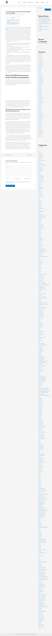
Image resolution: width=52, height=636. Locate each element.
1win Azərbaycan (41, 155)
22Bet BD (39, 200)
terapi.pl (39, 588)
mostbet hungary (41, 422)
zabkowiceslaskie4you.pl (42, 611)
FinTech (39, 320)
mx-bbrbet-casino (41, 438)
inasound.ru (40, 340)
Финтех (39, 623)
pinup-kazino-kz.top (41, 488)
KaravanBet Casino (41, 358)
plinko (39, 519)
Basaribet (39, 244)
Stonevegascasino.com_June (43, 576)
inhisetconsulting (41, 343)
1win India (40, 163)
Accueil (19, 2)
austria (39, 221)
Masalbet (39, 383)
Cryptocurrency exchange (42, 296)
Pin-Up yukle (40, 471)
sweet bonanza (40, 582)
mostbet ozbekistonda (42, 426)
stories (39, 581)
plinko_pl (39, 524)
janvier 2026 (40, 59)
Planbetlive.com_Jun (41, 512)
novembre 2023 (40, 98)
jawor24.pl (40, 352)
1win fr (39, 161)
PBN (39, 452)
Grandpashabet (40, 334)
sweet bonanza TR (41, 584)
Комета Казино (40, 615)
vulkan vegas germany (41, 603)
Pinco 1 (39, 474)
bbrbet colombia (41, 245)
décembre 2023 (40, 97)
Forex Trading (40, 323)
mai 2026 (39, 53)
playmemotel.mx (41, 518)
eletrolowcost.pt (41, 313)
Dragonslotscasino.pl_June (42, 304)
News (39, 440)
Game (39, 328)
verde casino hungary (41, 596)
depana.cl (39, 301)
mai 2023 (39, 107)
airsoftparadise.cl (41, 211)
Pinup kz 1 (40, 483)
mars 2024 (40, 92)
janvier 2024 (40, 95)
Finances (39, 319)
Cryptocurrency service (42, 298)
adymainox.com (40, 208)
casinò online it (40, 280)
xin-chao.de (40, 608)
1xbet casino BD (40, 179)
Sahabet (39, 551)
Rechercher (48, 9)
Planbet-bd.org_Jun (41, 497)
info (39, 341)
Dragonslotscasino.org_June (43, 302)
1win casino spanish (41, 160)
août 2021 (39, 127)
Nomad (39, 443)
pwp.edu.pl (40, 534)
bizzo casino (40, 254)
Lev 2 (39, 373)
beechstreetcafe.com (41, 248)
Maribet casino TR (41, 382)
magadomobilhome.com (42, 377)
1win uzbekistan (40, 169)
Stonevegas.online (41, 575)
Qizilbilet (39, 536)
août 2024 (40, 85)
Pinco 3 (39, 476)
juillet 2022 (40, 121)
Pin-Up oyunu (40, 467)
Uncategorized (16, 14)
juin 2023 (39, 106)
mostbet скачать (41, 431)
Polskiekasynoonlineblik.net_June (43, 527)
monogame (40, 411)
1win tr (39, 166)
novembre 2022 (40, 116)
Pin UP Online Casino (41, 461)
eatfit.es (39, 305)
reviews (39, 548)
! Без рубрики (40, 146)
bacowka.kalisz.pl (41, 239)
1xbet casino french (41, 181)
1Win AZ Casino (40, 154)
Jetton (39, 353)
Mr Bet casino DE (41, 434)
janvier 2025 (40, 77)
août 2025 (40, 67)
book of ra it (40, 262)
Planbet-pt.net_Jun (41, 500)
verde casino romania (41, 599)
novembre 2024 (40, 80)
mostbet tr (40, 429)
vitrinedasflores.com (41, 600)
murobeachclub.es (41, 437)
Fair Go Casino (40, 316)
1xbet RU (39, 191)
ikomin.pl (39, 338)
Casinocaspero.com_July (42, 289)
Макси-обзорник (41, 617)
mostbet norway (41, 425)
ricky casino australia (41, 549)
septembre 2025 (41, 65)
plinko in (39, 521)
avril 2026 (39, 55)
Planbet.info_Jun (41, 504)
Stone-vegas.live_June (42, 572)
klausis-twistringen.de (42, 365)
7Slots (39, 205)
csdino (39, 299)
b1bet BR (39, 236)
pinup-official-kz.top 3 (42, 491)
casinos (39, 290)
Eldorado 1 (40, 310)
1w (38, 149)
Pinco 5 (39, 477)
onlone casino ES (41, 447)
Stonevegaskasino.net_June (42, 578)
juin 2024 (39, 88)
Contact (47, 2)
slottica (39, 563)
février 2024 (40, 94)
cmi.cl (39, 292)
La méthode (37, 2)
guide (39, 335)
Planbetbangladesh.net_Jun (42, 510)
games (39, 329)
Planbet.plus (40, 506)
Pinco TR (39, 480)
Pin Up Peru (40, 462)
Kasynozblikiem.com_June (42, 362)
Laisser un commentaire (9, 14)
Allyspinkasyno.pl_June (42, 217)
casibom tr (40, 266)
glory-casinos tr (41, 332)
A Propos (24, 2)
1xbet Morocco (40, 188)
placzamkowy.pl (40, 495)
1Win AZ (39, 152)
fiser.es (39, 322)
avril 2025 (39, 73)
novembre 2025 (40, 62)
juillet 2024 (40, 86)
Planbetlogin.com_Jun (42, 513)
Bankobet (39, 242)
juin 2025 (39, 70)
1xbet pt (39, 190)
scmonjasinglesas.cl (41, 552)
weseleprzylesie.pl (41, 605)
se (38, 554)
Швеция (39, 627)
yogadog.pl (40, 609)
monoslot (39, 413)
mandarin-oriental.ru (41, 380)
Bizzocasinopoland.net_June (43, 256)
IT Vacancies (40, 347)
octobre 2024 (40, 82)
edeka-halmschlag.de (41, 307)
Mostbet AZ (40, 419)
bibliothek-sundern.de (41, 251)
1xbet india (40, 182)
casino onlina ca (41, 277)
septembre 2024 (41, 83)
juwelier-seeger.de (41, 356)
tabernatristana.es (41, 587)
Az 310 (39, 235)
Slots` (39, 560)
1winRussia (40, 170)
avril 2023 (39, 109)
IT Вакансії (40, 349)
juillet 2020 (40, 136)
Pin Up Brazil (40, 459)
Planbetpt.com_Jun (41, 516)
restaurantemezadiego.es (42, 542)
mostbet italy (40, 423)
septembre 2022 (41, 118)
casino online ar (40, 278)
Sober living (40, 566)
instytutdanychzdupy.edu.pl (42, 344)
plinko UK (39, 522)
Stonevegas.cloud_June (42, 573)
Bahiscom (39, 241)
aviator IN (40, 229)
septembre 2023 (41, 101)
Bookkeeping (40, 263)
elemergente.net (41, 311)
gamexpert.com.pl (41, 331)
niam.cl (39, 441)
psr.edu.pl (40, 533)
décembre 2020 (40, 131)
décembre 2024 (40, 79)
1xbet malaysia (40, 187)
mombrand (40, 402)
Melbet (39, 386)
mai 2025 (39, 71)
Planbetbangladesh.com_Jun (43, 509)
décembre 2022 (40, 115)
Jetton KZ (39, 355)
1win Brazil (40, 158)
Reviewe (39, 545)
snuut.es (39, 564)
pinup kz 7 (40, 486)
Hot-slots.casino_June (42, 337)
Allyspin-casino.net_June (42, 215)
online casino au (41, 446)
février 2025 (40, 76)
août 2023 (40, 103)
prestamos (40, 531)
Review (39, 543)
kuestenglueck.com (41, 370)
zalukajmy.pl (40, 612)
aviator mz (40, 232)
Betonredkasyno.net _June (42, 250)
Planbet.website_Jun (41, 507)
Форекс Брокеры (41, 624)
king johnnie (40, 364)
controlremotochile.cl (41, 293)
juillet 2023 (40, 104)
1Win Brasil (40, 157)
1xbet (39, 172)
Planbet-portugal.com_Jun (42, 498)
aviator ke (40, 230)
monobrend (40, 410)
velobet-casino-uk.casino (42, 594)
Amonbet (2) (40, 218)
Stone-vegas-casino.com (42, 569)
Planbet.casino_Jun (41, 501)
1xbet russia (40, 193)
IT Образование (41, 350)
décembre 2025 (40, 61)
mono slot (40, 405)
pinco (39, 473)
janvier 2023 (40, 113)
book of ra (40, 260)
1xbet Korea (40, 184)
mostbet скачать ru (41, 432)
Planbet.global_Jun (41, 503)
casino (39, 269)
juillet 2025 (40, 68)
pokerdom (40, 525)
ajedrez (39, 212)
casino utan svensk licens (42, 283)
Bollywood (40, 259)
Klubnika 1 (40, 368)
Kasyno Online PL (41, 359)
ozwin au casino (40, 449)
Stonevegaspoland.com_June (43, 579)
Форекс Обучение (41, 626)
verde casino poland (41, 597)
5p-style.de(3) (40, 203)
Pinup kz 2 (40, 485)
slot (39, 557)
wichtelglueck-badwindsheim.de (43, 606)
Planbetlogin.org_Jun (41, 515)
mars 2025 (40, 74)
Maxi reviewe (40, 385)
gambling (39, 326)
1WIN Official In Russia (42, 164)
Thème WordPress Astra (33, 634)
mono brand (40, 404)
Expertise (42, 2)
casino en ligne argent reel (42, 274)
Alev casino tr (40, 214)
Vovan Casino (40, 602)
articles (39, 220)
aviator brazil (40, 224)
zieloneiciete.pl (40, 614)
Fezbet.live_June (41, 317)
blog (39, 257)
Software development (42, 567)
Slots (39, 558)
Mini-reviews (40, 401)
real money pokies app (42, 539)
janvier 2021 (40, 130)
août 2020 (40, 134)
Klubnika (39, 367)
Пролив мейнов (41, 618)
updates (39, 593)
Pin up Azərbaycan (41, 458)
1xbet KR (39, 185)
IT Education (40, 346)
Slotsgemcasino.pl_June (42, 561)
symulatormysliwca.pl (41, 585)
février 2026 (40, 58)
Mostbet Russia (40, 428)
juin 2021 (39, 128)
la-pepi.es (40, 371)
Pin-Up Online (40, 465)
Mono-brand (40, 407)
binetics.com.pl (40, 253)
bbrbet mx (40, 247)
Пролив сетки (40, 620)
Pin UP (39, 456)
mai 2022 (39, 124)
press (39, 530)
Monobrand (40, 408)
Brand (39, 265)
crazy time (40, 295)
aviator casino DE (41, 226)
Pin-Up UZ (40, 470)
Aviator (39, 223)
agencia (39, 209)
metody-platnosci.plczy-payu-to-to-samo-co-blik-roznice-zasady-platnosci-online (44, 392)
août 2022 (40, 119)
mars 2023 (40, 110)
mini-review (40, 399)
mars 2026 (40, 56)
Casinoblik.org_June (41, 287)
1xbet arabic (40, 175)
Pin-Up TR (40, 468)
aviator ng (40, 233)
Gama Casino (40, 325)
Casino (39, 271)
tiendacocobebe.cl (41, 590)
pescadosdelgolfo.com (42, 455)
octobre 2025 (40, 64)
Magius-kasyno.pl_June (42, 379)
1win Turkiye (40, 167)
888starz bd (40, 206)
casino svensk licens (41, 281)
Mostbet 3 (40, 417)
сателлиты (40, 621)
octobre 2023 (40, 100)
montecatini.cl (40, 414)
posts (39, 528)
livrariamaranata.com (41, 376)
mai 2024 (39, 89)
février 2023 (40, 112)
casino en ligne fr (41, 275)
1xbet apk (39, 173)
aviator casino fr (41, 227)
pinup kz (39, 482)
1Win (39, 151)
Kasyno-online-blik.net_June (43, 361)
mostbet (39, 416)
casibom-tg (40, 268)
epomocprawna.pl (41, 314)
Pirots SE (39, 492)
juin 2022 (39, 122)
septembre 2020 (41, 133)
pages (39, 450)
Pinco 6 (39, 479)
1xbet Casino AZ (40, 178)
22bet (39, 199)
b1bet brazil (40, 238)
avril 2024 (40, 91)
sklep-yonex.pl (40, 555)
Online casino (40, 444)
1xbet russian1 (40, 196)
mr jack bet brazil (41, 435)
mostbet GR (40, 420)
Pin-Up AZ (40, 464)
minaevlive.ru (40, 398)
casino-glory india (41, 286)
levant (39, 374)
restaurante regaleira (41, 540)
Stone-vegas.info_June (42, 570)
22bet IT (39, 202)
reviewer (39, 546)
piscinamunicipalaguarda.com (43, 494)
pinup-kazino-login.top (42, 489)
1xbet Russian (40, 194)
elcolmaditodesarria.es (42, 308)
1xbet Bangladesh (41, 176)
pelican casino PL (41, 453)
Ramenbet (40, 537)
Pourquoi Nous (30, 2)
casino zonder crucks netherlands (43, 284)
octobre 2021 (40, 125)
